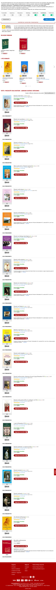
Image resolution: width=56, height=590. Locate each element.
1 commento (22, 121)
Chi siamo (14, 566)
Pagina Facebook (31, 577)
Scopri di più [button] (6, 19)
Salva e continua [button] (49, 19)
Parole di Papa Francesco (38, 566)
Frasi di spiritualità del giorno (38, 568)
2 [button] (28, 86)
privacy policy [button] (51, 2)
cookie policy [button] (43, 5)
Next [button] (54, 66)
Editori (26, 570)
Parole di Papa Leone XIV (38, 564)
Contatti (13, 574)
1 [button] (26, 86)
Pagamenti (19, 572)
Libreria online (28, 588)
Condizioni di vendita (16, 570)
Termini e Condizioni (16, 568)
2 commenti (22, 308)
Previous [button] (2, 66)
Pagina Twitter (33, 577)
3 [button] (30, 86)
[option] (10, 45)
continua (27, 106)
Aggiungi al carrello (21, 103)
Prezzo (15, 99)
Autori (26, 568)
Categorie (27, 566)
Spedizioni (14, 572)
